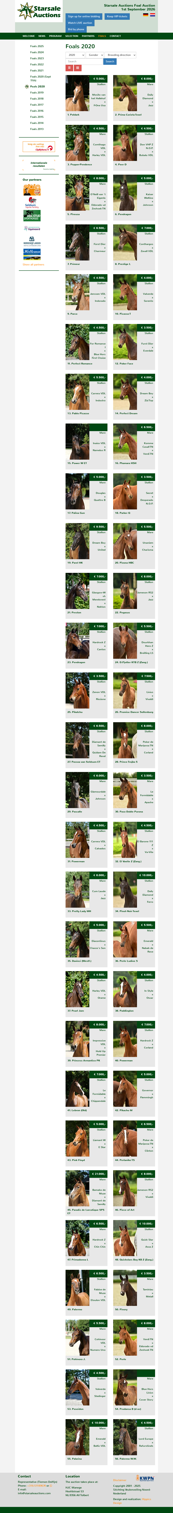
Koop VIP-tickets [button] (117, 16)
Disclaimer (119, 1480)
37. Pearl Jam (75, 1011)
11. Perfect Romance (79, 363)
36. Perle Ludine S (126, 961)
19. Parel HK (75, 563)
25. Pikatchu (74, 712)
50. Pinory (121, 1309)
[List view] (69, 68)
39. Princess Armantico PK (83, 1060)
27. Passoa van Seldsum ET (83, 762)
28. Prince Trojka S (126, 762)
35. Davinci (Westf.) (79, 961)
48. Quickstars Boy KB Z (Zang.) (134, 1259)
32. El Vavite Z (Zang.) (128, 861)
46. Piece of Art (124, 1210)
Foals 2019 (36, 92)
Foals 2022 (37, 64)
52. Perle (120, 1359)
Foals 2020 (37, 86)
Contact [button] (115, 36)
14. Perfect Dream (126, 413)
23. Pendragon (76, 662)
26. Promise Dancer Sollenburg (134, 712)
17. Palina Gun (76, 513)
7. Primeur (73, 264)
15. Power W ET (77, 463)
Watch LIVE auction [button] (80, 23)
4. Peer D (121, 164)
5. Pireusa (73, 214)
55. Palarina (74, 1459)
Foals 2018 (36, 99)
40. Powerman (124, 1060)
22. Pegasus (122, 612)
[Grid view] (78, 68)
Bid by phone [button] (76, 29)
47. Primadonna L (77, 1259)
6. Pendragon (123, 214)
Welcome (29, 36)
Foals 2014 (36, 123)
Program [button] (55, 36)
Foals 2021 (37, 70)
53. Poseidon (75, 1409)
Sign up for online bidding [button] (84, 16)
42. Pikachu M (123, 1110)
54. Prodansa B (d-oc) (128, 1409)
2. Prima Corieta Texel (128, 114)
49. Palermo (74, 1309)
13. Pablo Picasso (78, 413)
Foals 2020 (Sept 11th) (40, 78)
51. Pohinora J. (76, 1359)
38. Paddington (124, 1011)
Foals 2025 (37, 46)
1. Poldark (73, 114)
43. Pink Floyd (76, 1160)
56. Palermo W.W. (126, 1459)
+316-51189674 (36, 1486)
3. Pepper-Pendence (79, 164)
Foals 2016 (36, 111)
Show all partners (33, 264)
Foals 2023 (37, 58)
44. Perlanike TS (125, 1160)
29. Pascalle (74, 811)
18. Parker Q (122, 513)
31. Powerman (76, 861)
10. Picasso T (123, 314)
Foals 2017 (36, 105)
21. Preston (74, 612)
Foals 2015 (36, 117)
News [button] (41, 36)
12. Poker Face (124, 363)
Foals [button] (102, 36)
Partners (88, 36)
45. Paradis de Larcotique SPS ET (85, 1211)
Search (110, 61)
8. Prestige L (123, 264)
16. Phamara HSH (125, 463)
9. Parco (72, 314)
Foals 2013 (36, 129)
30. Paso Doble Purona (129, 811)
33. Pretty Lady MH (79, 911)
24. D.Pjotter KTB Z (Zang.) (131, 662)
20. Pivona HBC (124, 563)
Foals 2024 (37, 52)
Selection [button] (71, 36)
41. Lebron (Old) (77, 1110)
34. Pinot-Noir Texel (127, 911)
